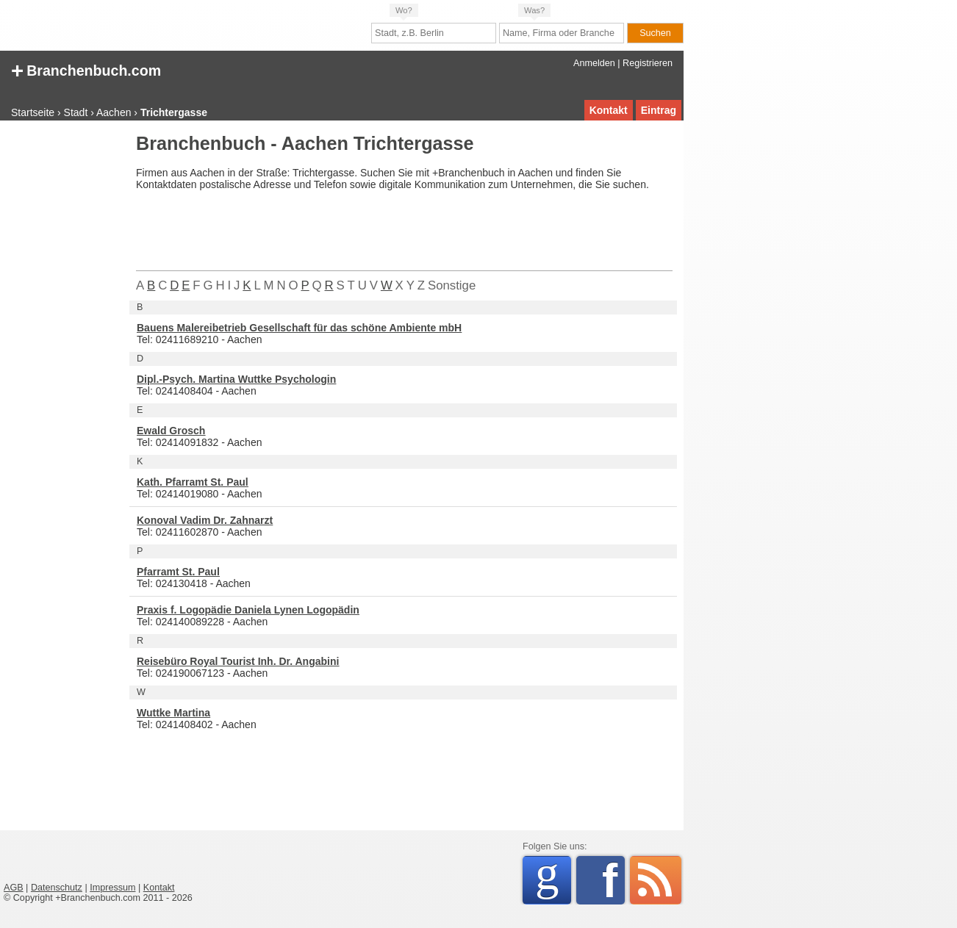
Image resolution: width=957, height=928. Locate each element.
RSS (655, 880)
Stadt (76, 112)
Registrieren (648, 63)
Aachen (113, 112)
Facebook (613, 880)
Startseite (32, 112)
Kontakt (608, 110)
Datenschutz (56, 887)
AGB (14, 887)
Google (553, 877)
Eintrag (658, 110)
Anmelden (594, 63)
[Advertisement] (62, 355)
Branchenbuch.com (86, 69)
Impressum (112, 887)
